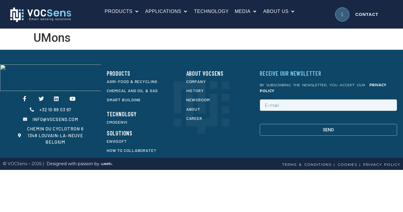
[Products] (122, 11)
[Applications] (166, 11)
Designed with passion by (73, 163)
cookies (346, 164)
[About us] (279, 11)
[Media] (246, 11)
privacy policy (381, 164)
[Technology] (211, 11)
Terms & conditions (306, 164)
